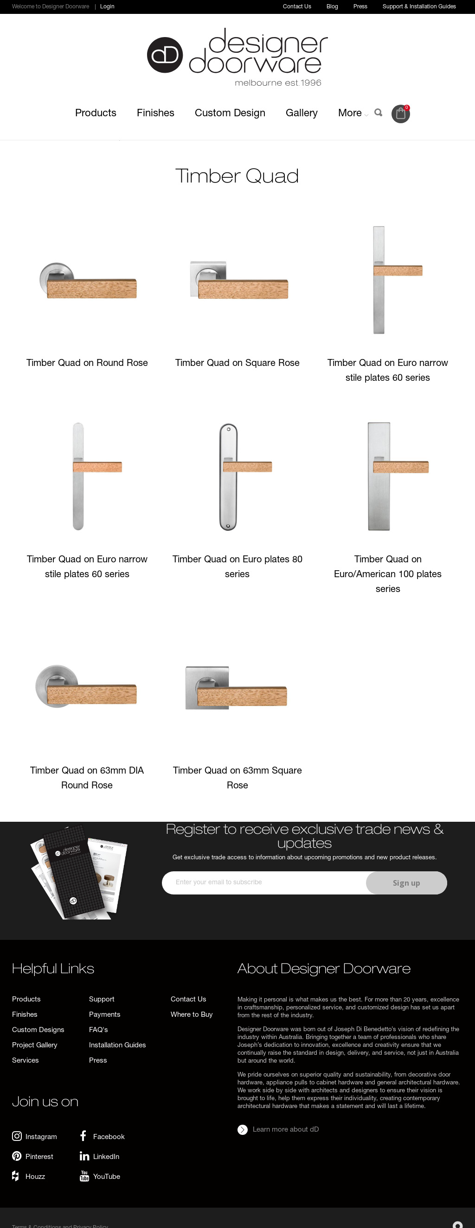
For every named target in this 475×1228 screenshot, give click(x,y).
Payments (105, 1015)
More (353, 114)
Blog (332, 7)
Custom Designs (38, 1030)
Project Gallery (35, 1045)
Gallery (302, 114)
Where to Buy (192, 1015)
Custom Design (230, 114)
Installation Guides (117, 1045)
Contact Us (297, 7)
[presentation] (303, 922)
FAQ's (98, 1030)
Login (107, 7)
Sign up (406, 883)
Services (25, 1061)
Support (102, 999)
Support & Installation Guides (419, 7)
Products (95, 114)
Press (360, 7)
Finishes (155, 114)
